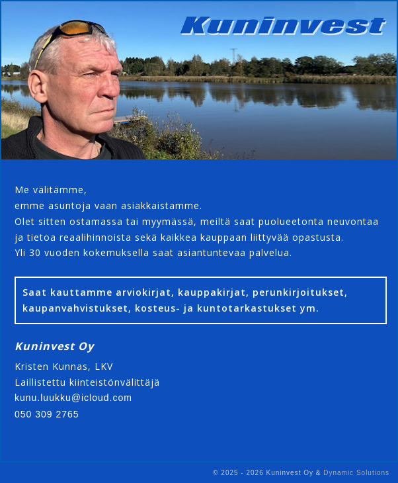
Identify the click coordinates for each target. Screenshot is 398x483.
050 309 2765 (47, 414)
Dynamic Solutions (356, 472)
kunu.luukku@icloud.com (73, 397)
